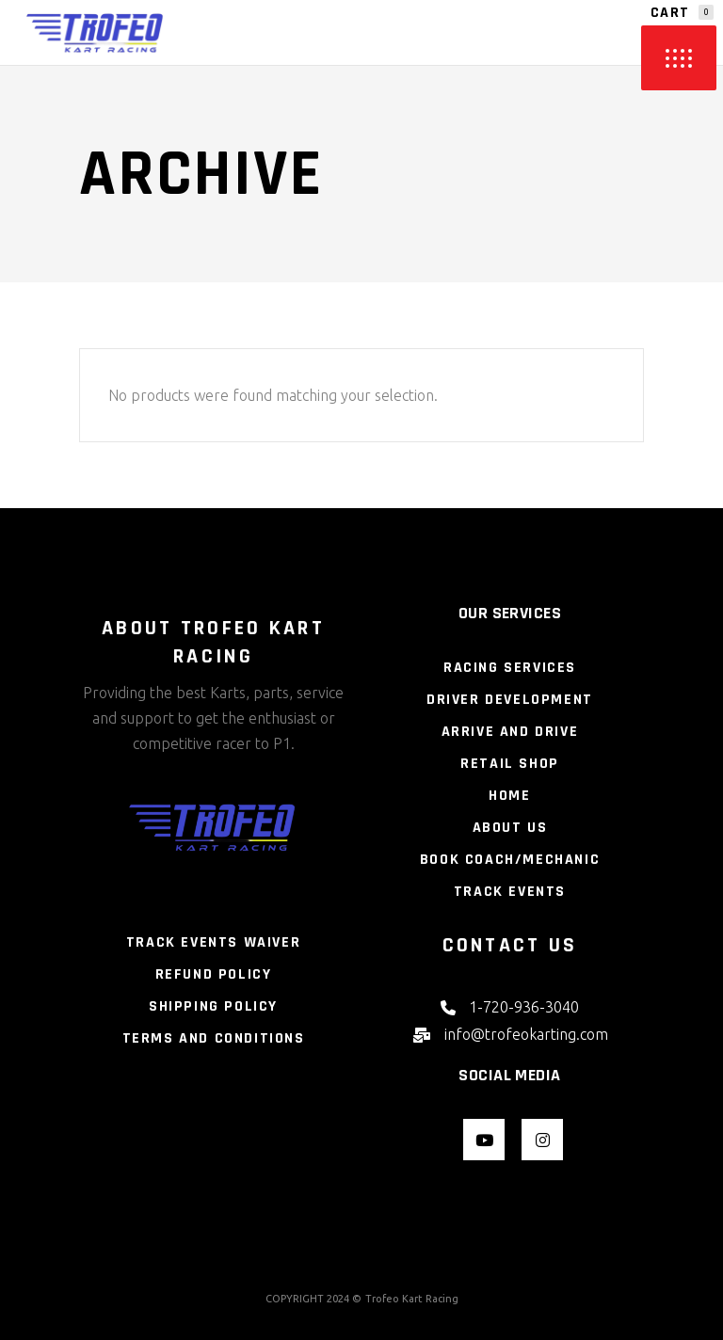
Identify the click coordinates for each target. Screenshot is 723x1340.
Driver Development (509, 700)
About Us (510, 828)
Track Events (510, 891)
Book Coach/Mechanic (510, 859)
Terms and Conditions (213, 1038)
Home (509, 796)
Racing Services (509, 668)
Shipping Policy (213, 1006)
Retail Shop (509, 764)
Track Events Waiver (213, 942)
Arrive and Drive (510, 732)
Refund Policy (213, 974)
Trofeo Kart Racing (411, 1298)
